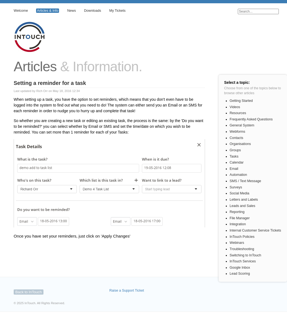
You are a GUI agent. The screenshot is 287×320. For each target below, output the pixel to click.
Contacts (236, 138)
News (71, 11)
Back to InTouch (28, 292)
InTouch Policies (242, 237)
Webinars (237, 243)
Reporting (237, 212)
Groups (235, 150)
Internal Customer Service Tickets (255, 230)
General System (242, 125)
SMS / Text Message (245, 181)
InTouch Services (243, 261)
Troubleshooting (242, 249)
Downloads (92, 11)
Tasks (234, 156)
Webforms (237, 132)
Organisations (240, 144)
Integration (238, 224)
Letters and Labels (244, 200)
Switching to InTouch (245, 255)
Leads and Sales (242, 206)
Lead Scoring (240, 273)
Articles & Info (47, 11)
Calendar (237, 162)
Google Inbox (240, 267)
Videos (235, 107)
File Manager (240, 218)
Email (234, 169)
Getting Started (241, 101)
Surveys (236, 187)
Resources (238, 113)
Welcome (21, 11)
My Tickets (117, 11)
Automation (238, 175)
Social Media (239, 193)
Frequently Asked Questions (251, 119)
